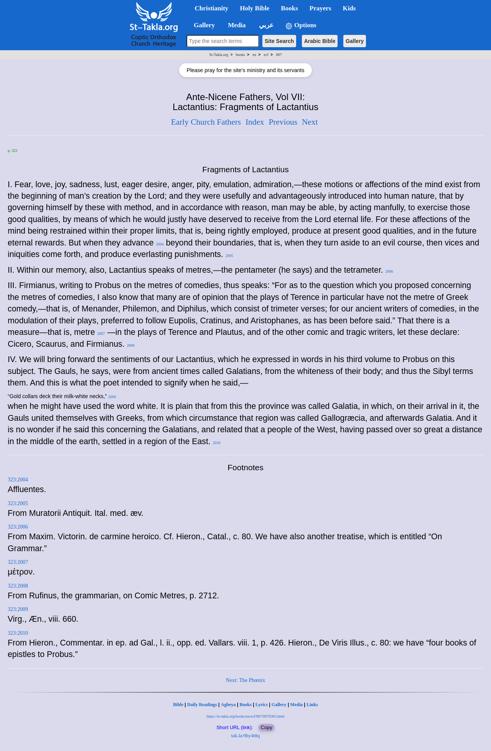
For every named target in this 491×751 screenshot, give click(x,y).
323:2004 (18, 480)
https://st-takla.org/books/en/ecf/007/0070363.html (245, 716)
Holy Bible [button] (254, 8)
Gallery (355, 41)
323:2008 (18, 586)
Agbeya (228, 704)
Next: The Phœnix (245, 680)
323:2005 (18, 503)
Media (296, 704)
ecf (266, 55)
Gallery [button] (202, 25)
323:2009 (18, 609)
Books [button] (289, 8)
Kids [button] (349, 8)
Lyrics (261, 704)
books (240, 55)
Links (312, 704)
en (254, 55)
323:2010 (18, 633)
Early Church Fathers (206, 122)
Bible (178, 704)
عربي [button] (265, 25)
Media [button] (236, 25)
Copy (266, 727)
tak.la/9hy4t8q (245, 735)
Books (245, 704)
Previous (283, 122)
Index (255, 122)
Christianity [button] (212, 8)
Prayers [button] (320, 8)
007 (279, 55)
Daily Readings (202, 704)
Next (310, 122)
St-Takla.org (218, 55)
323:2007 (18, 562)
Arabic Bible (320, 41)
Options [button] (300, 25)
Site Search (279, 41)
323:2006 (18, 527)
